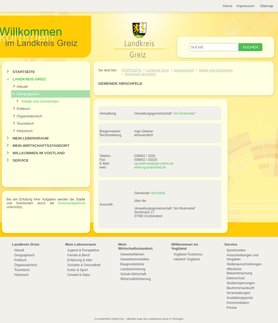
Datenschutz (236, 278)
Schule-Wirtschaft (133, 274)
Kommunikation (238, 303)
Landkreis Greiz (29, 79)
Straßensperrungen (241, 283)
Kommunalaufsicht (71, 203)
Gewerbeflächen (132, 254)
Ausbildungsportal (240, 298)
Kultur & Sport (77, 270)
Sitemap (266, 6)
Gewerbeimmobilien (134, 259)
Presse (232, 308)
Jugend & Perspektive (83, 250)
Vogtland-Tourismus (187, 254)
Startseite (24, 72)
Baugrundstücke (132, 264)
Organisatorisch (29, 116)
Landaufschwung (132, 269)
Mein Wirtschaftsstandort (41, 146)
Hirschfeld (157, 193)
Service (20, 160)
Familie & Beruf (78, 255)
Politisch (23, 109)
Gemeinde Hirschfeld (140, 74)
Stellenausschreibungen (244, 264)
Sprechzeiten (236, 250)
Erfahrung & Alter (79, 260)
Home (228, 6)
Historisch (25, 131)
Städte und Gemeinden (40, 101)
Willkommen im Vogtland (39, 153)
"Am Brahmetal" (184, 113)
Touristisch (25, 123)
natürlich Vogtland (186, 259)
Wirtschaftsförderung (135, 279)
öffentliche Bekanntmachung (239, 271)
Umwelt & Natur (78, 275)
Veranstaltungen (238, 293)
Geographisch (28, 94)
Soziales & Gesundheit (83, 265)
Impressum (245, 6)
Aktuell (22, 87)
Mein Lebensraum (30, 138)
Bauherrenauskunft (240, 288)
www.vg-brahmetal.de (150, 167)
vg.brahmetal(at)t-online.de (153, 163)
